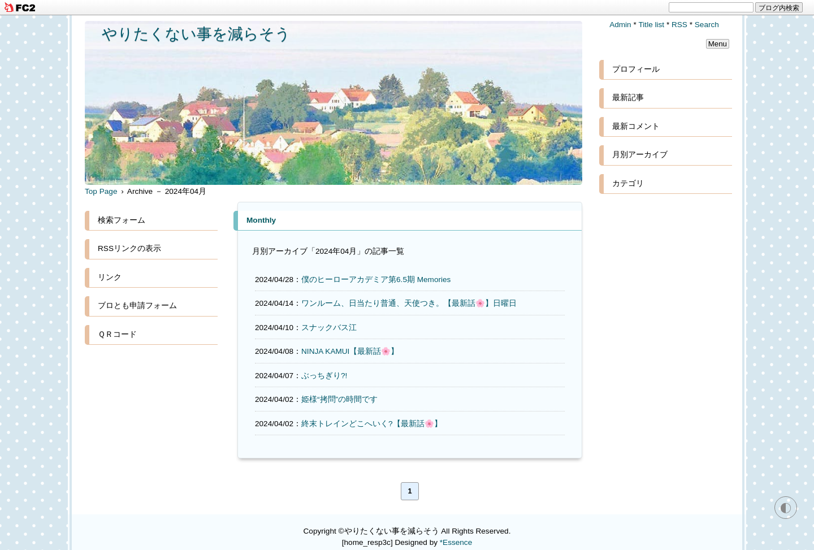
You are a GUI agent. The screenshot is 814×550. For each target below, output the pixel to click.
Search (707, 24)
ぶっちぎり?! (324, 375)
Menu (717, 44)
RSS (679, 24)
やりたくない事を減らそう (196, 33)
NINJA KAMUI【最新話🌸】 (350, 351)
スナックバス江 (329, 327)
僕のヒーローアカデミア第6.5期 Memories (376, 279)
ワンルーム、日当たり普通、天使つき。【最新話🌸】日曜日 (409, 303)
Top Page (101, 191)
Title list (652, 24)
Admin (620, 24)
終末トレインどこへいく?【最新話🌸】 (371, 423)
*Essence (456, 542)
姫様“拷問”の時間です (339, 399)
